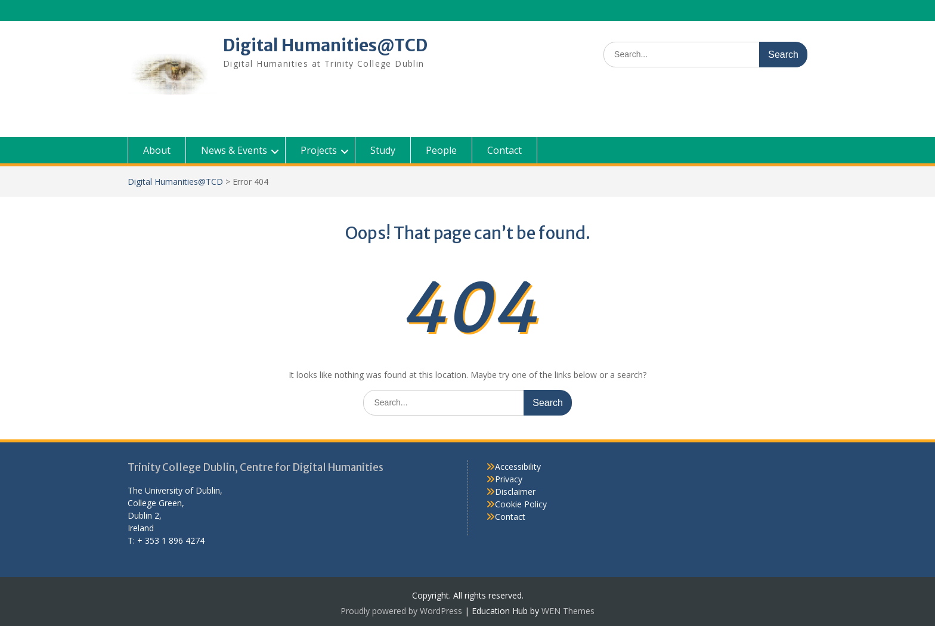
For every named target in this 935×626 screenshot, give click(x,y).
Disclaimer (515, 491)
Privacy (508, 479)
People (441, 150)
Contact (504, 150)
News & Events (234, 150)
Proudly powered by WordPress (401, 610)
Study (382, 150)
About (157, 150)
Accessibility (518, 466)
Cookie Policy (521, 504)
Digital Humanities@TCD (325, 45)
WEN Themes (568, 610)
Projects (319, 150)
